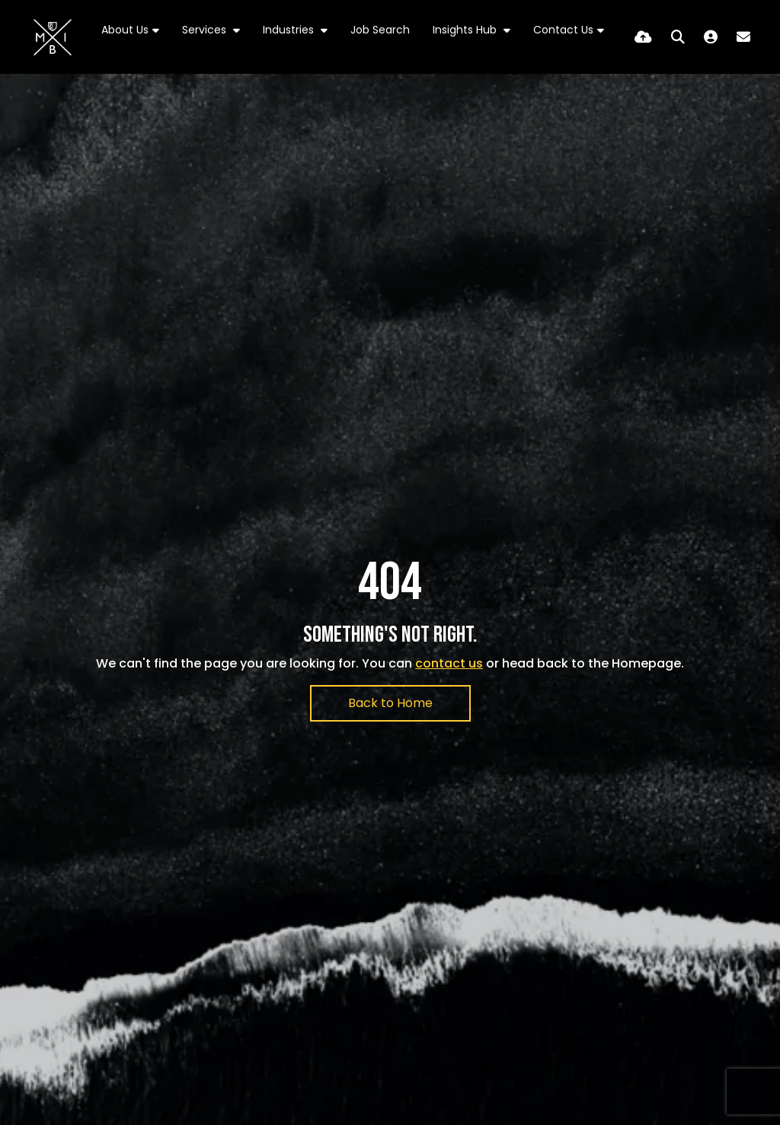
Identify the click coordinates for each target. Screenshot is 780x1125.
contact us (449, 663)
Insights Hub (466, 29)
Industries (290, 29)
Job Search (380, 29)
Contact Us (563, 29)
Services (205, 29)
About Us (125, 29)
